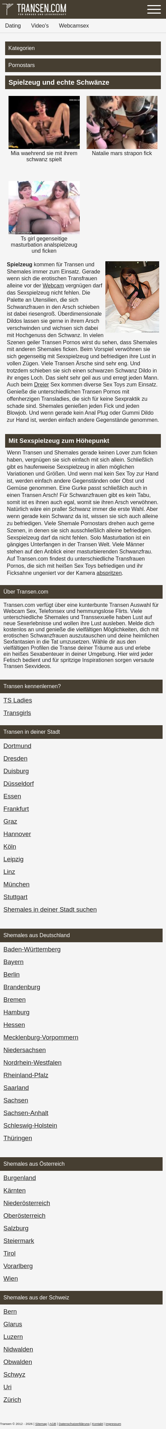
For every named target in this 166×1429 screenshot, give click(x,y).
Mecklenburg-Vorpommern (40, 1037)
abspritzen (109, 573)
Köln (9, 846)
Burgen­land (19, 1177)
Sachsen (15, 1100)
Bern (10, 1311)
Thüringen (17, 1138)
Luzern (13, 1336)
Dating (13, 26)
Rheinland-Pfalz (25, 1075)
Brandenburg (21, 987)
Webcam (53, 285)
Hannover (17, 833)
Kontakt (97, 1424)
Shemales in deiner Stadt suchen (50, 909)
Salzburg (16, 1228)
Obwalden (17, 1361)
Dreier (41, 384)
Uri (7, 1387)
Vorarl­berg (18, 1265)
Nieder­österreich (26, 1203)
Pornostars (22, 65)
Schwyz (14, 1374)
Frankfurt (16, 808)
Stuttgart (15, 896)
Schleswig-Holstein (30, 1125)
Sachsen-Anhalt (25, 1112)
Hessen (14, 1024)
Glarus (12, 1324)
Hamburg (16, 1012)
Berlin (11, 974)
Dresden (15, 758)
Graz (10, 821)
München (16, 884)
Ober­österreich (24, 1215)
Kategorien (22, 48)
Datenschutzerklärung (74, 1424)
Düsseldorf (18, 783)
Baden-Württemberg (32, 949)
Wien (10, 1278)
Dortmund (17, 745)
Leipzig (13, 859)
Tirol (9, 1253)
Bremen (14, 999)
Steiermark (18, 1240)
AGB (52, 1424)
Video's (40, 26)
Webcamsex (74, 26)
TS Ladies (17, 700)
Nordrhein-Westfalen (32, 1062)
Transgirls (17, 712)
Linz (9, 871)
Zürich (12, 1399)
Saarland (16, 1087)
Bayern (13, 961)
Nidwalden (18, 1349)
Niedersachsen (24, 1049)
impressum (113, 1424)
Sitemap (41, 1424)
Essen (12, 796)
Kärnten (14, 1190)
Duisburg (16, 771)
